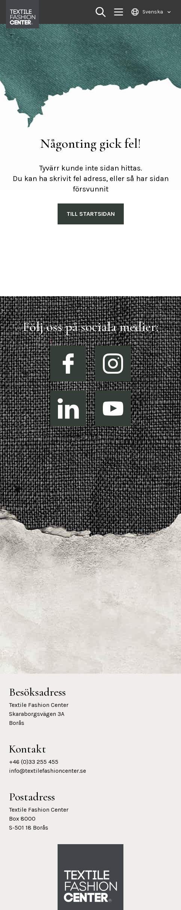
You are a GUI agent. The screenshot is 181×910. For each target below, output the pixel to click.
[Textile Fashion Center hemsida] (90, 886)
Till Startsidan (91, 213)
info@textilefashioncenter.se (47, 770)
